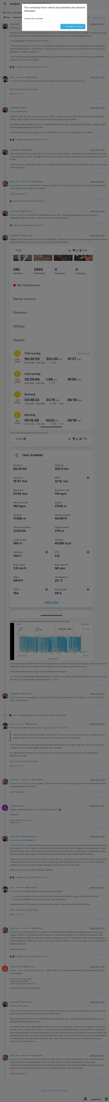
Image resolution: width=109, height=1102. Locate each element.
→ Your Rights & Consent (72, 26)
